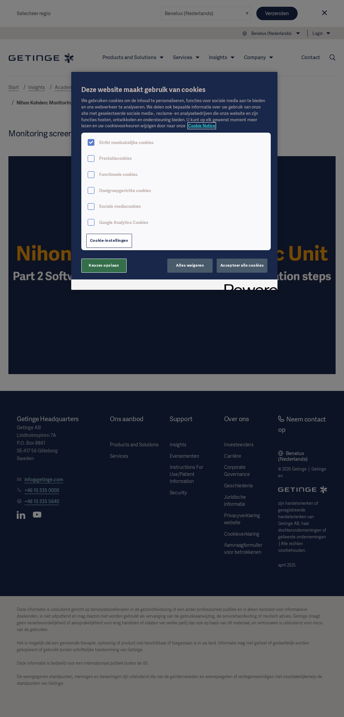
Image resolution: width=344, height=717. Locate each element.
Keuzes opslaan (104, 265)
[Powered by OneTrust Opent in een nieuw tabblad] (248, 285)
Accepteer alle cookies (242, 265)
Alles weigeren (190, 265)
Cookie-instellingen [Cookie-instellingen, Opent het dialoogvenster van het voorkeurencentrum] (109, 240)
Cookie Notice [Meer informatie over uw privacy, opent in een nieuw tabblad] (201, 126)
